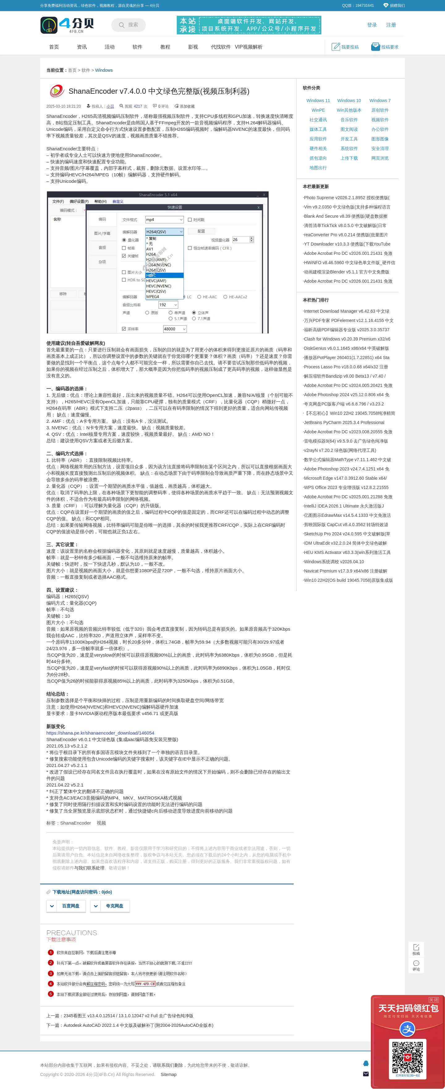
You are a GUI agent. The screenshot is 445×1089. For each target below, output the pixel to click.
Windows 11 (318, 100)
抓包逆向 (318, 158)
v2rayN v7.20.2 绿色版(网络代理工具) (340, 450)
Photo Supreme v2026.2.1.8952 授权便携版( (346, 197)
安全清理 (380, 148)
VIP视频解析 (249, 46)
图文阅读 (349, 129)
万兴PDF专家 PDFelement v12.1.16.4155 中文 (349, 320)
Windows (104, 70)
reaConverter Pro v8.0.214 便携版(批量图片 (346, 234)
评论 (416, 969)
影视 (193, 46)
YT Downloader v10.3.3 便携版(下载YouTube (347, 244)
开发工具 (349, 138)
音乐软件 (349, 119)
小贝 (110, 106)
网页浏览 (380, 158)
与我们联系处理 (89, 867)
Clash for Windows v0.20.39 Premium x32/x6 (347, 339)
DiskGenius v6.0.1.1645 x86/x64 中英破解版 (346, 348)
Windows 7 (380, 100)
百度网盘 (64, 906)
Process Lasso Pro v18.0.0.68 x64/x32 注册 (346, 366)
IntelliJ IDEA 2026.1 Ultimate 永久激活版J (344, 506)
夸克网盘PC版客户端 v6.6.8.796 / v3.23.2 (344, 403)
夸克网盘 (108, 906)
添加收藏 (187, 106)
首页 (54, 46)
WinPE (318, 110)
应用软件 (318, 138)
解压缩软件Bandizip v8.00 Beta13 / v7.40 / (345, 376)
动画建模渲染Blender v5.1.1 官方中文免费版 (346, 271)
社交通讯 (318, 119)
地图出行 (318, 167)
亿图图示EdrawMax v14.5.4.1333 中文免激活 (347, 515)
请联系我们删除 (168, 1065)
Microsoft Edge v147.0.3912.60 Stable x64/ (345, 478)
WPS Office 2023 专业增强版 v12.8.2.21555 (346, 487)
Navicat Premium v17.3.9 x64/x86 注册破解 (345, 570)
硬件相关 (318, 148)
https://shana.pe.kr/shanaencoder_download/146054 (100, 732)
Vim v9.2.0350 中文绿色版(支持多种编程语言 (347, 206)
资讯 (82, 46)
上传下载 (349, 158)
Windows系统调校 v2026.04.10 (334, 561)
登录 (372, 25)
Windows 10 (349, 100)
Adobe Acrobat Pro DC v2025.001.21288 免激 (348, 496)
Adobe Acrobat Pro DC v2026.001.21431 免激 (348, 253)
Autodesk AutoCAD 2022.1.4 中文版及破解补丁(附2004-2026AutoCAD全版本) (139, 1025)
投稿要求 (385, 47)
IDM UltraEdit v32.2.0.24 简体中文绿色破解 (345, 543)
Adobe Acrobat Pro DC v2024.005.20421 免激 (348, 385)
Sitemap (168, 1074)
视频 (101, 822)
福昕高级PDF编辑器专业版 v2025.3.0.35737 (346, 329)
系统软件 (349, 148)
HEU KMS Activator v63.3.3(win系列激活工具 (347, 552)
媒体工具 (318, 129)
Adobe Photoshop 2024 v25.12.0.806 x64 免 (346, 394)
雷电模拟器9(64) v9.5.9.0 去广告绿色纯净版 (346, 441)
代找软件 (221, 46)
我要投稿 (345, 47)
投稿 (416, 953)
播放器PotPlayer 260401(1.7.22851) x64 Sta (346, 357)
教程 (165, 46)
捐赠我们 (394, 5)
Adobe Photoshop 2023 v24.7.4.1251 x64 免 (346, 468)
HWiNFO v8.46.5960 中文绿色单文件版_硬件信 (349, 262)
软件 (137, 46)
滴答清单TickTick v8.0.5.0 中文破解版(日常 (345, 225)
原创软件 (380, 110)
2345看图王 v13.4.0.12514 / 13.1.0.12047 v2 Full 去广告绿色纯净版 (128, 1015)
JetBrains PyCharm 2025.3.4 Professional (344, 422)
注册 (391, 25)
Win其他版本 (349, 110)
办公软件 (380, 129)
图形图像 (380, 138)
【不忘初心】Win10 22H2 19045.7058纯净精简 (349, 413)
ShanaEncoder (75, 822)
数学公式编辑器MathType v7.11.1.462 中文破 (347, 459)
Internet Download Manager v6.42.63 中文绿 (346, 311)
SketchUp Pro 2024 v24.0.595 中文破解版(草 (347, 533)
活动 (110, 46)
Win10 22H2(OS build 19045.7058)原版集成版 (348, 580)
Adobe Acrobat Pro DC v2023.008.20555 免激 (348, 431)
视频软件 (380, 119)
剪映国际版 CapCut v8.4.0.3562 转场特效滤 (346, 524)
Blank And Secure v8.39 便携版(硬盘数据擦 (346, 216)
